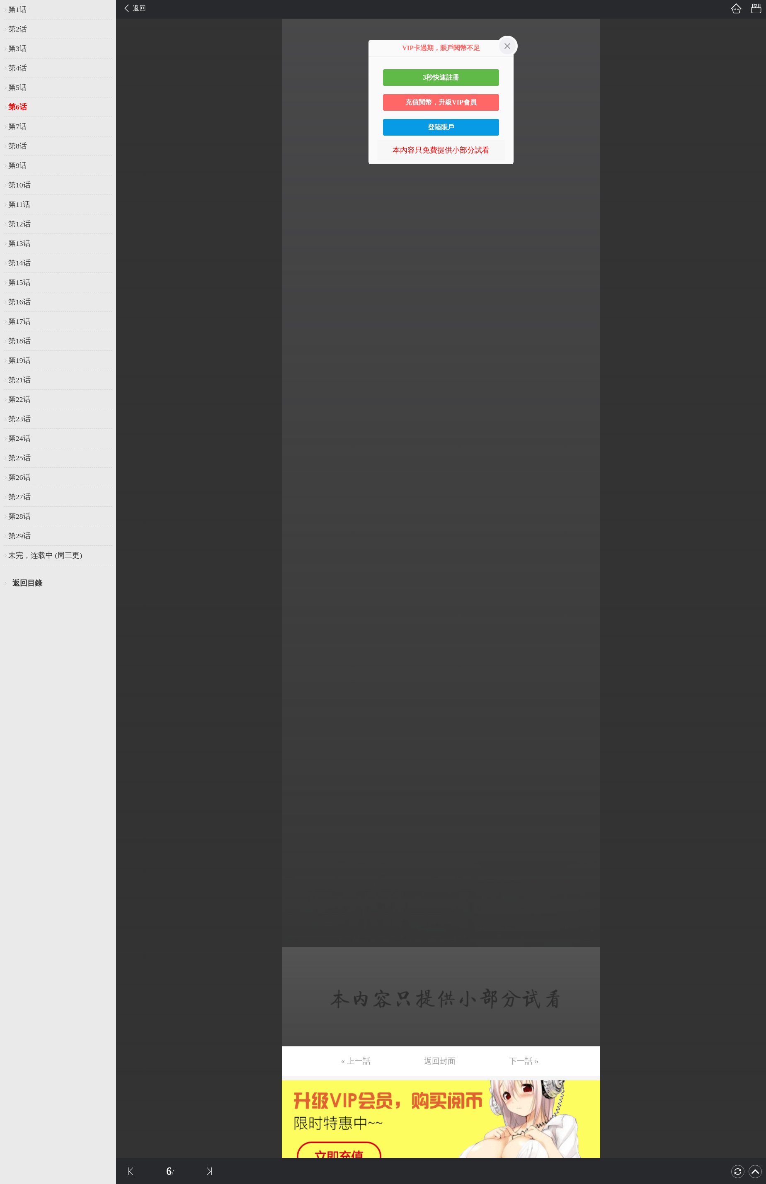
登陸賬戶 (441, 127)
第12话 (19, 224)
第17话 (19, 321)
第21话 (19, 380)
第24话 (19, 438)
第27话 (19, 497)
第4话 (17, 68)
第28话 (19, 516)
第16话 (19, 302)
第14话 (19, 263)
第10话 (19, 185)
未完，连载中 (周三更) (45, 555)
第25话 (19, 458)
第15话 (19, 282)
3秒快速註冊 (441, 77)
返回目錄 (27, 583)
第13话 (19, 243)
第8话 (17, 146)
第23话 (19, 419)
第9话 (17, 165)
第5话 (17, 87)
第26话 (19, 477)
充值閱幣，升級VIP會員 (441, 102)
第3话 (17, 48)
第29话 (19, 536)
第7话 (17, 126)
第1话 (17, 9)
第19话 (19, 360)
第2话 (17, 29)
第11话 (19, 204)
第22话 (19, 399)
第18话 (19, 341)
